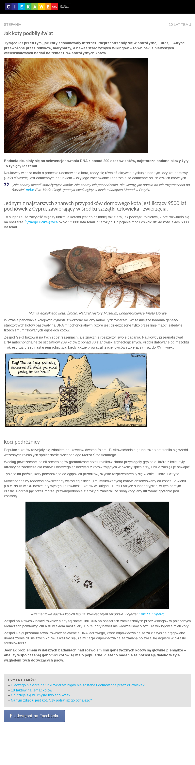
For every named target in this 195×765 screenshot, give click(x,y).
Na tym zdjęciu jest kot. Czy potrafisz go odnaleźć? (51, 700)
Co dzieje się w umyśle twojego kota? (40, 695)
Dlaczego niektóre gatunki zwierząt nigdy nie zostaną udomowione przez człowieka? (77, 685)
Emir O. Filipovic (151, 614)
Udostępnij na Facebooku (34, 716)
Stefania (12, 25)
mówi (30, 190)
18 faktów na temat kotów (31, 690)
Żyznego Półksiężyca (41, 222)
